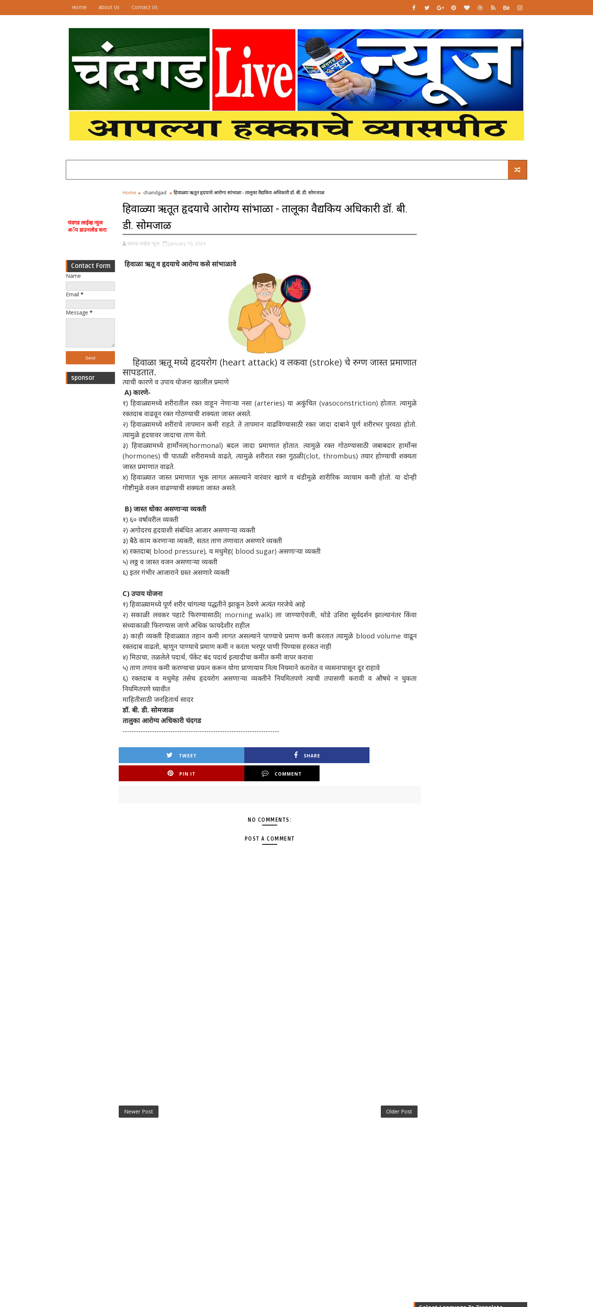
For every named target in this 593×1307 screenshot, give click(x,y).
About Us (124, 7)
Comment (360, 761)
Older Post (372, 1100)
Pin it (296, 761)
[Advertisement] (105, 497)
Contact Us (160, 7)
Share (231, 761)
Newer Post (153, 1100)
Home (94, 7)
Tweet (166, 761)
